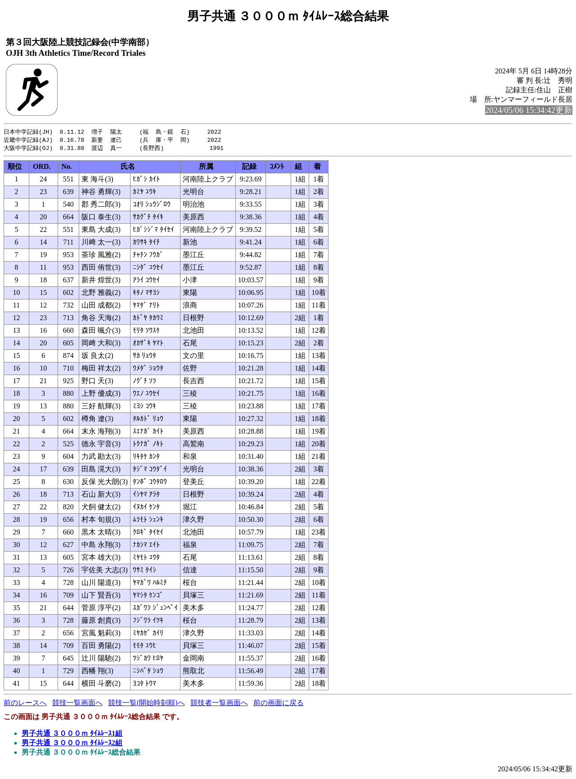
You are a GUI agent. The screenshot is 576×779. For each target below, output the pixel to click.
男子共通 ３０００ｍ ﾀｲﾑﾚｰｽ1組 (72, 734)
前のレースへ (25, 704)
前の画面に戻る (278, 704)
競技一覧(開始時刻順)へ (146, 704)
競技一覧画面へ (77, 704)
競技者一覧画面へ (219, 704)
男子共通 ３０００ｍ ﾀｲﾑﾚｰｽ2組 (72, 744)
